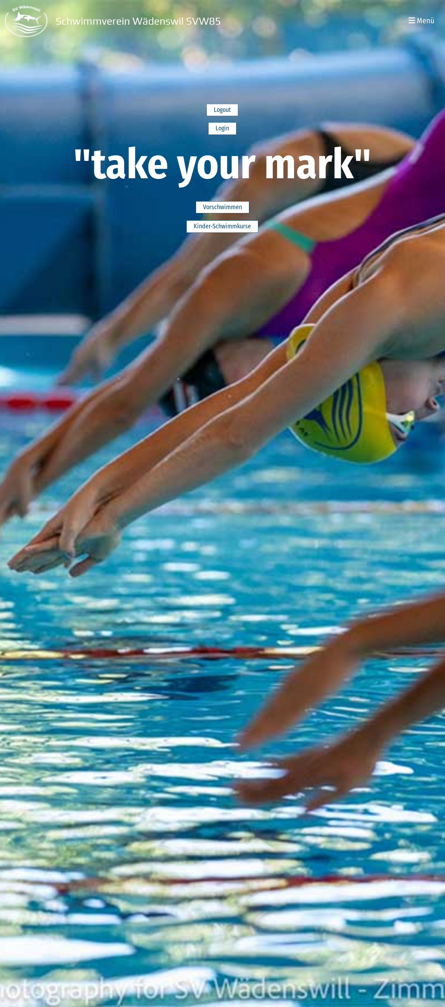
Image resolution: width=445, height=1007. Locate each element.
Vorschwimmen (222, 207)
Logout (222, 110)
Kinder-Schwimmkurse (222, 226)
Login (222, 128)
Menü (421, 20)
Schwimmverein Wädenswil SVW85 (138, 21)
